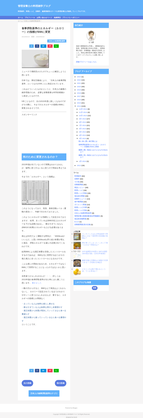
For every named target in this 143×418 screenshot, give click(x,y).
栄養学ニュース (80, 199)
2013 (79, 165)
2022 (79, 80)
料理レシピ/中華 (80, 207)
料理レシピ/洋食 (80, 210)
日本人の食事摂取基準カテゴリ (44, 393)
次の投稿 (27, 383)
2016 (79, 100)
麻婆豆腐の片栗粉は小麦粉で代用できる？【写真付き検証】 (95, 261)
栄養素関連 (78, 185)
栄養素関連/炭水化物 (82, 224)
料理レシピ (78, 190)
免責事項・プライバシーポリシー (66, 17)
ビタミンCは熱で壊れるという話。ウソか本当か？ (94, 270)
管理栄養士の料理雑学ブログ (34, 6)
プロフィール (30, 17)
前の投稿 (60, 383)
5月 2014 (83, 132)
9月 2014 (83, 119)
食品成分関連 (79, 196)
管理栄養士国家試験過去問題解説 (87, 216)
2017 (79, 96)
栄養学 (77, 179)
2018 (79, 93)
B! (43, 46)
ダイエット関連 (80, 205)
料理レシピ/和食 (80, 193)
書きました (37, 283)
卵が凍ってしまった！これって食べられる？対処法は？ (95, 244)
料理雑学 (77, 176)
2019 (79, 90)
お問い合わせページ (44, 17)
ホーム (20, 17)
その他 (77, 182)
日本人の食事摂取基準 (57, 41)
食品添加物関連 (80, 219)
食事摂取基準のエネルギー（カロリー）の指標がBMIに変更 (92, 146)
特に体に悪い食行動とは (88, 141)
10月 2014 (83, 115)
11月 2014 (83, 112)
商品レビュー (79, 187)
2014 (79, 106)
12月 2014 (83, 109)
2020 (79, 86)
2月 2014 (83, 161)
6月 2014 (83, 129)
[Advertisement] (44, 132)
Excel (76, 222)
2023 (79, 77)
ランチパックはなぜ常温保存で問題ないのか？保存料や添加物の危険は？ (95, 236)
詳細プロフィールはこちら (86, 62)
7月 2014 (83, 125)
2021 (79, 83)
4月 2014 (83, 135)
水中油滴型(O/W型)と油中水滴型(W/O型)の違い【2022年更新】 (94, 252)
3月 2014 (83, 138)
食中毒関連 (78, 202)
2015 (79, 103)
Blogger (75, 408)
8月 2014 (83, 122)
